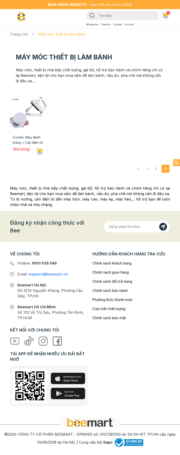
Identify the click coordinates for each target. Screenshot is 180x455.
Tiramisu (105, 24)
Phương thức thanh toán (112, 299)
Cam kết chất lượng (108, 308)
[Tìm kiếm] (92, 15)
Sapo (107, 442)
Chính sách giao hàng (110, 272)
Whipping (92, 24)
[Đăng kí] (163, 227)
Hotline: (37, 263)
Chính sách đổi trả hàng (112, 281)
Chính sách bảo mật (109, 318)
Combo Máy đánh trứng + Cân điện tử (28, 140)
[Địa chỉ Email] (137, 226)
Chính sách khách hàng (112, 263)
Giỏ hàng (166, 14)
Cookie (117, 24)
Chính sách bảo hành (110, 290)
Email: (42, 274)
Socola (129, 24)
